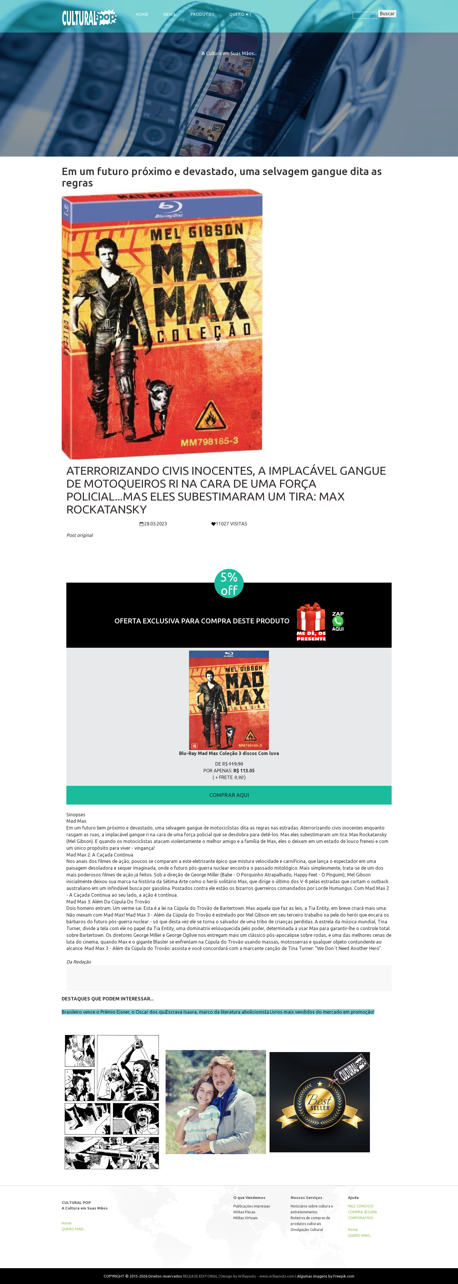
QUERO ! (240, 14)
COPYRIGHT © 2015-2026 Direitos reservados (143, 1276)
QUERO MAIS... (74, 1229)
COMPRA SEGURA (362, 1212)
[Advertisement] (229, 98)
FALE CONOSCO (361, 1206)
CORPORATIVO (360, 1218)
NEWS (170, 14)
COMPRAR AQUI (229, 795)
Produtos (203, 14)
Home (142, 14)
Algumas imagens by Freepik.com (325, 1276)
